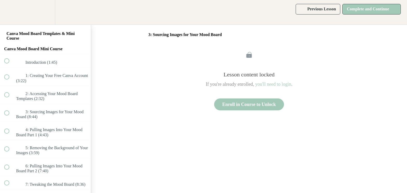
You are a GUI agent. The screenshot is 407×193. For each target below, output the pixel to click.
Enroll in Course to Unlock (249, 104)
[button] (9, 12)
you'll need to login (273, 84)
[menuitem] (45, 12)
